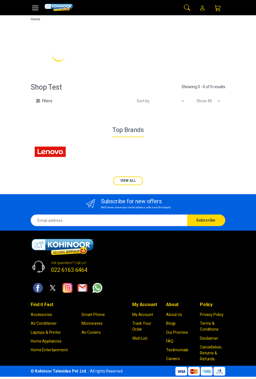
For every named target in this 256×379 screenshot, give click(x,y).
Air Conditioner (44, 323)
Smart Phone (93, 314)
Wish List (139, 338)
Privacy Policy (212, 314)
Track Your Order (141, 326)
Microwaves (92, 323)
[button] (187, 7)
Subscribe (205, 220)
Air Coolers (90, 332)
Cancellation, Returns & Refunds (211, 353)
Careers (173, 358)
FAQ (169, 341)
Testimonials (177, 350)
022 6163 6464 (69, 270)
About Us (174, 314)
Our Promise (177, 332)
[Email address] (109, 220)
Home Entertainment (49, 350)
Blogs (171, 323)
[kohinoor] (58, 7)
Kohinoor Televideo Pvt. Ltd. (61, 371)
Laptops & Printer (46, 332)
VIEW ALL (128, 181)
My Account (142, 314)
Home (35, 19)
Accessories (41, 314)
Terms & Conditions (209, 326)
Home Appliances (46, 341)
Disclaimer (209, 338)
